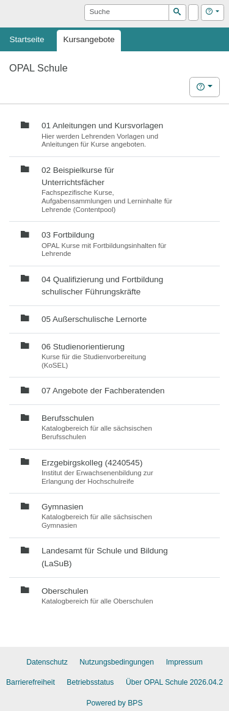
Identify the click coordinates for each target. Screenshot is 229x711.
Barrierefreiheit (30, 682)
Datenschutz (47, 662)
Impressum (184, 662)
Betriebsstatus (90, 682)
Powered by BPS (114, 703)
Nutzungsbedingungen (116, 662)
